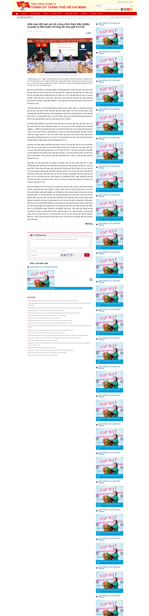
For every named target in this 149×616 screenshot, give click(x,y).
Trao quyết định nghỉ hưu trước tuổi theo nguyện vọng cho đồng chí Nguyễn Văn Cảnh (53, 300)
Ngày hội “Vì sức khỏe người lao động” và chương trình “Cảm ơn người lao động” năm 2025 (55, 338)
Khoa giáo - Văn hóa (96, 13)
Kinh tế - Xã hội (56, 13)
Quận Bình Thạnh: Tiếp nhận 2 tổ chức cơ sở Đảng (43, 340)
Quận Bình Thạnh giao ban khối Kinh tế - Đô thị (42, 347)
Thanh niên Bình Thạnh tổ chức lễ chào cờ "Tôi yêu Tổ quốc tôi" (47, 333)
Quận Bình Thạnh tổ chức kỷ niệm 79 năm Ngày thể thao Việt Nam (47, 352)
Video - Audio (128, 2)
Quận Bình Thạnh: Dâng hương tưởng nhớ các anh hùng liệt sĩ (46, 310)
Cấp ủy (46, 13)
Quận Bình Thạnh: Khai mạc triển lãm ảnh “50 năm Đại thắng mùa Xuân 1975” (51, 323)
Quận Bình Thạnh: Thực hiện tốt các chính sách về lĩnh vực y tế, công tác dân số (51, 350)
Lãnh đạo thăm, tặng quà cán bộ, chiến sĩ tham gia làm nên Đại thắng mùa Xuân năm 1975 (54, 313)
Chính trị (24, 13)
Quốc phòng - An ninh (71, 13)
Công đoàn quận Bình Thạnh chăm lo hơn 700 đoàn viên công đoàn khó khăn (50, 320)
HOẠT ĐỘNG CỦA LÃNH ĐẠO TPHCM (43, 267)
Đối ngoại (84, 13)
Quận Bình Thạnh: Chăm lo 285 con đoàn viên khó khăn (44, 318)
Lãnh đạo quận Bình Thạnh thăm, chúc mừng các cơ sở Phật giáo (47, 315)
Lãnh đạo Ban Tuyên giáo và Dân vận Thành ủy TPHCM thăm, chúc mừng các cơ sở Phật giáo (55, 308)
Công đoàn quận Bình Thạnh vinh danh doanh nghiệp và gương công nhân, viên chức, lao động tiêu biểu (58, 335)
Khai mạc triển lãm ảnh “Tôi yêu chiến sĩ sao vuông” (43, 355)
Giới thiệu (120, 2)
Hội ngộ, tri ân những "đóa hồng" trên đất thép (41, 288)
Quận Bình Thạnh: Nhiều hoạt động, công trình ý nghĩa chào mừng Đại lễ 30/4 (51, 330)
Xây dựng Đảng (35, 13)
